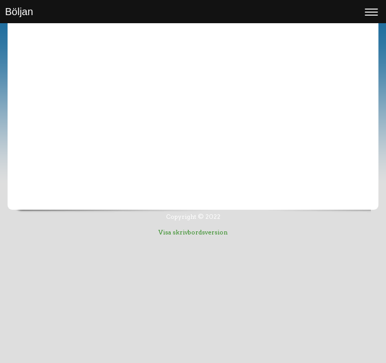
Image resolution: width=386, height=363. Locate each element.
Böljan (19, 11)
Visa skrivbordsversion (193, 232)
